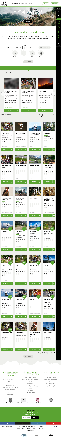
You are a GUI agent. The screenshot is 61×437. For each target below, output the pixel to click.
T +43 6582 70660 (6, 379)
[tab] (58, 8)
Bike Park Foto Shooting (33, 232)
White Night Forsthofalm (33, 300)
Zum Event (28, 21)
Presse (18, 428)
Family (17, 265)
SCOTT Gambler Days (7, 332)
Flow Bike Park (48, 332)
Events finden (28, 61)
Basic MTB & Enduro (35, 265)
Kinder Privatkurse (21, 165)
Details (10, 110)
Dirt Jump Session (6, 299)
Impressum (40, 426)
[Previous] (3, 94)
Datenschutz (41, 428)
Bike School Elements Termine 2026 (48, 233)
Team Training (47, 133)
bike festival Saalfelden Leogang (11, 92)
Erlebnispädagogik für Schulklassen (35, 134)
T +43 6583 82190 (46, 379)
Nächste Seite (28, 356)
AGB (35, 426)
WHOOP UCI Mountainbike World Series (28, 92)
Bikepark (28, 428)
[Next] (52, 16)
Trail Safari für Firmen (20, 232)
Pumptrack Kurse (34, 165)
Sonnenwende (42, 91)
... (50, 114)
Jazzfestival (33, 428)
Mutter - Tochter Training (6, 166)
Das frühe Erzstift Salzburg (20, 134)
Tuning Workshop (20, 299)
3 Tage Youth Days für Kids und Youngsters (48, 301)
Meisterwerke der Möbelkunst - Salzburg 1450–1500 (49, 199)
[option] (28, 16)
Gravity (46, 265)
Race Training (33, 198)
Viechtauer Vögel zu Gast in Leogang (7, 198)
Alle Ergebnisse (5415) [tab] (28, 68)
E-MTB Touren (5, 133)
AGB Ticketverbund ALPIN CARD (25, 426)
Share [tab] (58, 48)
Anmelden (35, 417)
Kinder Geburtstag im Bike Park (21, 198)
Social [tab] (58, 44)
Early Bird (4, 231)
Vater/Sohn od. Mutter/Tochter (48, 166)
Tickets (46, 3)
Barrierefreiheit (30, 430)
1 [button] (24, 24)
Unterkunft (55, 3)
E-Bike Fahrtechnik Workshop (6, 266)
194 (53, 114)
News (23, 428)
